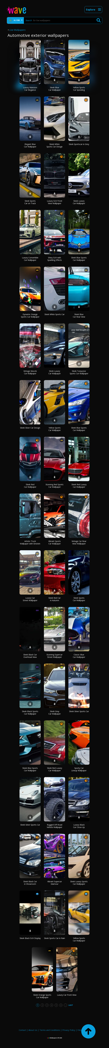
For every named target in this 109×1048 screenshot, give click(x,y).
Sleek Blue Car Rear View (79, 315)
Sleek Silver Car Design (30, 427)
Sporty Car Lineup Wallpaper (78, 769)
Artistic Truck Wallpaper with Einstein (30, 542)
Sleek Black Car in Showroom (30, 882)
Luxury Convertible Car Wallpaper (30, 258)
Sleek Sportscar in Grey (79, 144)
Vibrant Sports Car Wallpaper (54, 542)
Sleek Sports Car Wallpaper (79, 599)
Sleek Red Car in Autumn (54, 599)
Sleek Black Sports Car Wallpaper (30, 712)
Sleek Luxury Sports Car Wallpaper (79, 882)
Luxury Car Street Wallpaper (30, 599)
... (65, 1005)
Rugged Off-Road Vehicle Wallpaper (54, 826)
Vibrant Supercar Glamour (54, 882)
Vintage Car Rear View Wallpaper (79, 542)
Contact (22, 1030)
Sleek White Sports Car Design (54, 145)
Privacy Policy (68, 1030)
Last (70, 1005)
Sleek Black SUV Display (30, 938)
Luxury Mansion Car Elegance (30, 88)
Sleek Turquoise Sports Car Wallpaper (79, 372)
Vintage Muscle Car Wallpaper (30, 372)
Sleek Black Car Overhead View (30, 655)
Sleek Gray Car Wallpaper (54, 712)
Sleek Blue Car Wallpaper (54, 88)
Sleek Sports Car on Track (30, 202)
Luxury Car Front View (66, 995)
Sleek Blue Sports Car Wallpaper (79, 258)
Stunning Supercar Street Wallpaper (54, 655)
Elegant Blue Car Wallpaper (30, 145)
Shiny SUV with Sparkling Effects (54, 258)
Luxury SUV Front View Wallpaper (54, 202)
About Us (32, 1030)
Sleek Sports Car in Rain (54, 938)
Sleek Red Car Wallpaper (30, 485)
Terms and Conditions (49, 1030)
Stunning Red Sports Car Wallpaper (54, 485)
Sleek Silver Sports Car (79, 711)
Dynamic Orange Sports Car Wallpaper (30, 315)
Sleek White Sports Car (54, 314)
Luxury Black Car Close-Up (79, 826)
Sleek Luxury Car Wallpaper (79, 202)
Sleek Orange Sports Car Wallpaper (42, 996)
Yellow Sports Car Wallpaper (54, 428)
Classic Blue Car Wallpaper (79, 655)
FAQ (79, 1030)
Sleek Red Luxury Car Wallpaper (78, 485)
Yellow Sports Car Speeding (79, 88)
